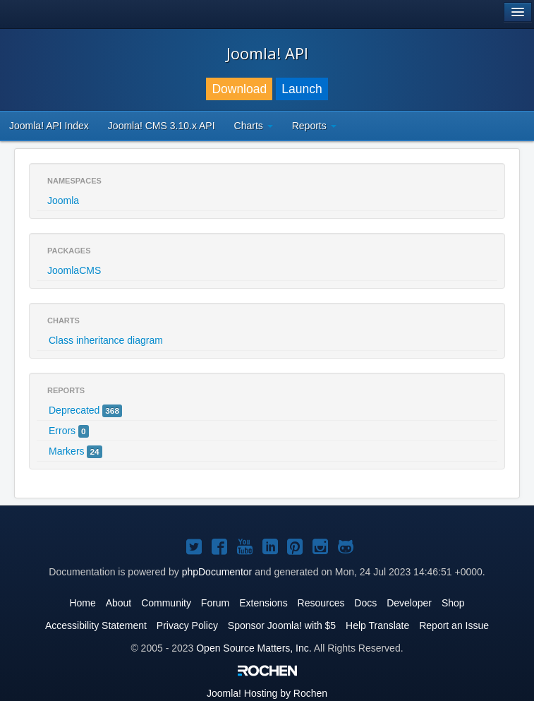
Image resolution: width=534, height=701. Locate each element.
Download (239, 89)
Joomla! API (267, 53)
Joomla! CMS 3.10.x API (161, 125)
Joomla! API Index (49, 125)
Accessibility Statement (96, 625)
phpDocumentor (217, 571)
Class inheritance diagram (106, 340)
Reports (314, 125)
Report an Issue (454, 625)
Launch (301, 89)
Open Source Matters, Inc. (253, 648)
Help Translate (377, 625)
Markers (75, 451)
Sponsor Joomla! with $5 (282, 625)
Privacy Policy (187, 625)
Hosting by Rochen (267, 693)
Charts (253, 125)
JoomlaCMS (74, 270)
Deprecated (85, 411)
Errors (69, 431)
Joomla (63, 200)
